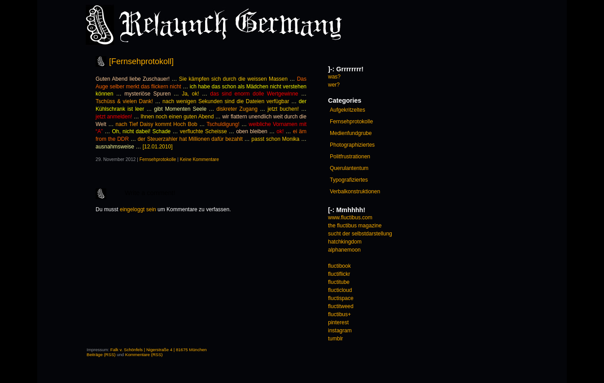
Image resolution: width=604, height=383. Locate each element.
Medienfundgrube (351, 133)
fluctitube (339, 282)
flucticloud (340, 290)
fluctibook (339, 266)
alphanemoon (344, 250)
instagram (340, 330)
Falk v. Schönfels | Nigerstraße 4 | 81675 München (158, 349)
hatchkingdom (345, 242)
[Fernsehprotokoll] (141, 61)
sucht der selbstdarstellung (360, 234)
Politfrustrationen (350, 156)
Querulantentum (349, 168)
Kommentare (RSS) (144, 354)
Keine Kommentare (199, 159)
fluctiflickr (339, 274)
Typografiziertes (349, 180)
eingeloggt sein (138, 209)
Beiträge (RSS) (101, 354)
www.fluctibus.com (350, 217)
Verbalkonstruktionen (355, 191)
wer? (334, 85)
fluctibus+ (339, 314)
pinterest (338, 322)
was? (334, 77)
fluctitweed (341, 306)
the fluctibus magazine (354, 225)
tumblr (335, 338)
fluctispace (341, 298)
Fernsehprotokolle (158, 159)
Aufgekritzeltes (347, 110)
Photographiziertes (352, 145)
